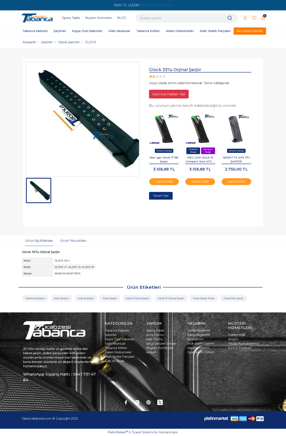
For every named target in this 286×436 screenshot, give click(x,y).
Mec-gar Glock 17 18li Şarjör (164, 159)
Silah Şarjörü (61, 298)
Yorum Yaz (161, 196)
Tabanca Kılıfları (116, 348)
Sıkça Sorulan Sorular (161, 343)
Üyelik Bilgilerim (198, 330)
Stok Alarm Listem (200, 343)
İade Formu (154, 339)
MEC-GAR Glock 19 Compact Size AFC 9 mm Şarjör (200, 160)
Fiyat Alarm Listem (201, 352)
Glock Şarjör (109, 298)
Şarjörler (111, 335)
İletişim (151, 352)
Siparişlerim (195, 339)
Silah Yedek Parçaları (119, 357)
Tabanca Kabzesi (117, 330)
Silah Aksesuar (115, 343)
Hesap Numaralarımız (243, 343)
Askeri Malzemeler (118, 352)
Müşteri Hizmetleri (159, 348)
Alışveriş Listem (198, 348)
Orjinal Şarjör (86, 298)
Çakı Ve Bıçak (114, 361)
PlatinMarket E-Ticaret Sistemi (130, 432)
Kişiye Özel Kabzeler (119, 339)
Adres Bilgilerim (198, 335)
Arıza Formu (155, 335)
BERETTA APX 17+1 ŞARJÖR (236, 159)
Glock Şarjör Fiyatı (204, 298)
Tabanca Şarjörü (35, 298)
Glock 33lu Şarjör (233, 298)
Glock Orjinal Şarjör (137, 298)
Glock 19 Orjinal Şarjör (171, 298)
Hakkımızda (236, 335)
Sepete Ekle (164, 181)
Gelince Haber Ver (169, 94)
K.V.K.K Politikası (239, 348)
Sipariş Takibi (155, 330)
